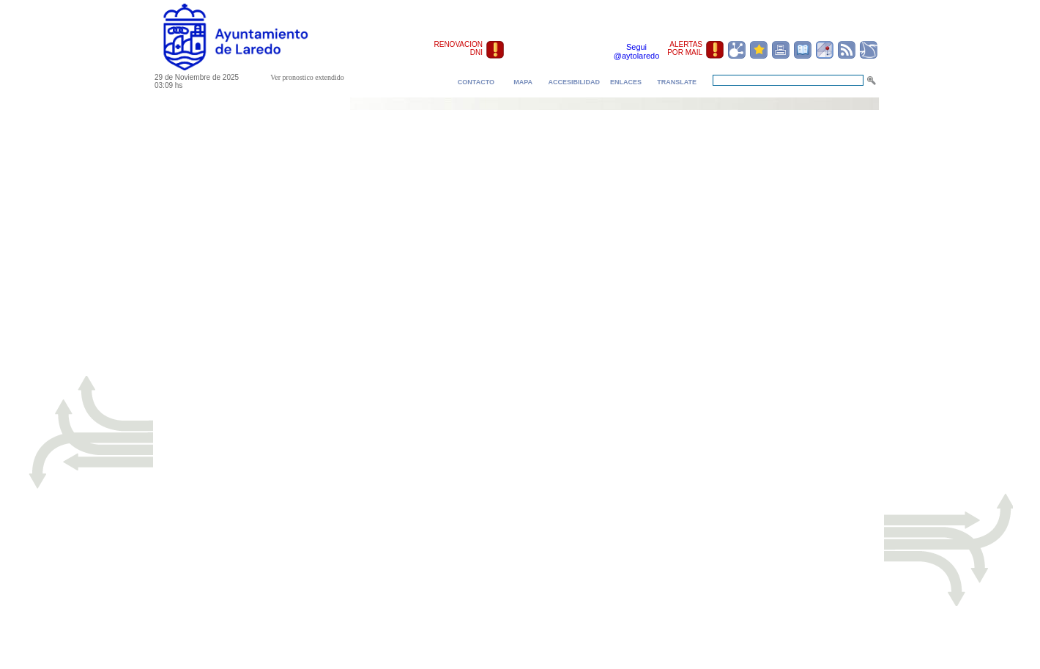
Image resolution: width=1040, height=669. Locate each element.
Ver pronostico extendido (307, 77)
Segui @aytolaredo (637, 51)
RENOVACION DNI (458, 48)
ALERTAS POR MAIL (684, 48)
